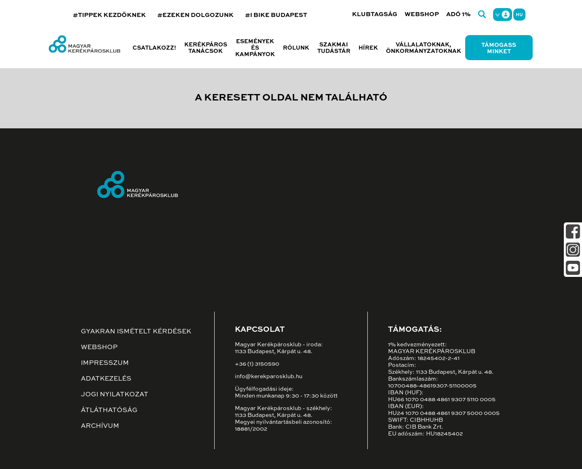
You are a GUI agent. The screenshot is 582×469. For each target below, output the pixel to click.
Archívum (100, 426)
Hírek (368, 48)
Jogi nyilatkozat (114, 395)
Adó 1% (458, 14)
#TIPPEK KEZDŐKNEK (109, 15)
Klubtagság (374, 14)
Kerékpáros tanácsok (205, 48)
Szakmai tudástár (333, 48)
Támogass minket (498, 48)
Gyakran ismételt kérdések (136, 332)
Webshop (422, 14)
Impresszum (105, 363)
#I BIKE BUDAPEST (276, 15)
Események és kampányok (255, 48)
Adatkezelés (106, 379)
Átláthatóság (109, 410)
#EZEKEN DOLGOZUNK (195, 15)
